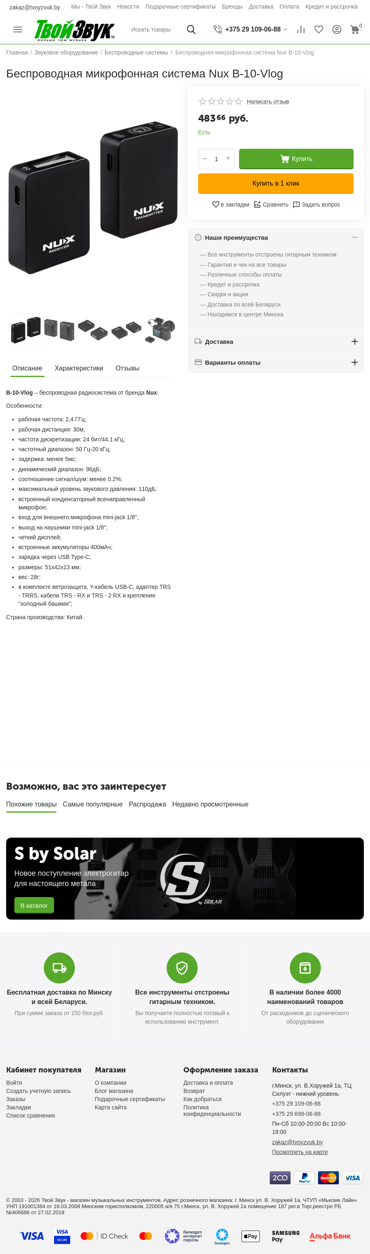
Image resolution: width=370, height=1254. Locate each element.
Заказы (15, 1099)
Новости (128, 6)
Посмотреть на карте (300, 1152)
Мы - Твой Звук (91, 6)
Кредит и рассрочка (331, 6)
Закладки (18, 1107)
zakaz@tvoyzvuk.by (34, 7)
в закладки (231, 204)
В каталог (34, 905)
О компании (110, 1082)
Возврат (194, 1091)
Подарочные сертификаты (180, 6)
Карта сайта (111, 1107)
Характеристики (79, 368)
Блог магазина (114, 1091)
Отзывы (127, 368)
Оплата (289, 6)
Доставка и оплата (208, 1082)
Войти (14, 1082)
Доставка (261, 6)
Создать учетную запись (38, 1091)
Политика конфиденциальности (212, 1110)
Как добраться (202, 1099)
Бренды (232, 6)
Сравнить (270, 204)
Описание (27, 368)
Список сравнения (30, 1115)
